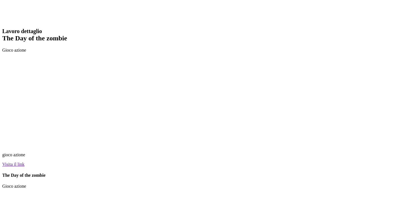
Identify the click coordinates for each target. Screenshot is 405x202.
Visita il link (13, 164)
